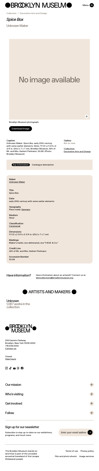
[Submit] (90, 432)
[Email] (74, 432)
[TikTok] (10, 368)
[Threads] (18, 368)
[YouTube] (14, 368)
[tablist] (33, 164)
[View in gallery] (87, 116)
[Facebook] (22, 368)
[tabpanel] (49, 219)
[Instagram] (6, 368)
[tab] (21, 164)
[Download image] (20, 128)
